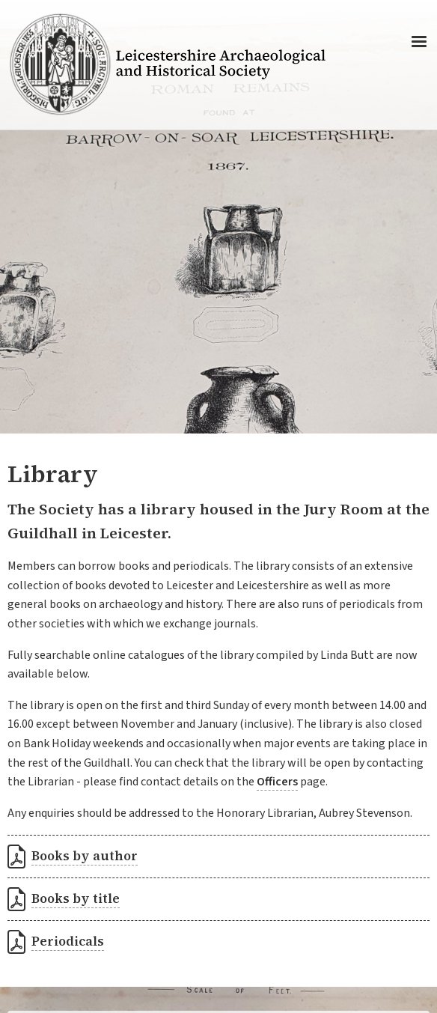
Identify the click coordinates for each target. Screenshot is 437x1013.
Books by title (75, 898)
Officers (277, 781)
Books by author (84, 856)
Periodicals (67, 941)
